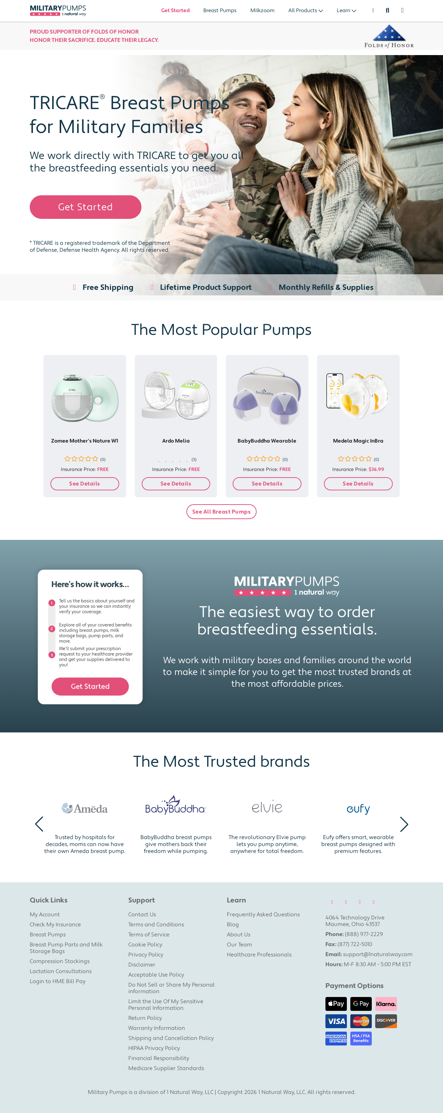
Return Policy (145, 1018)
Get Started (175, 10)
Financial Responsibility (158, 1058)
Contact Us (142, 914)
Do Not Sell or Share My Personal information (171, 988)
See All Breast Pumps (221, 511)
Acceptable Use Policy (156, 974)
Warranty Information (156, 1028)
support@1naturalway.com (378, 954)
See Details (84, 483)
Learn (343, 10)
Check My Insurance (55, 924)
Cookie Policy (145, 944)
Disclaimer (141, 964)
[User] (370, 10)
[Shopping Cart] (405, 10)
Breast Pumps (220, 10)
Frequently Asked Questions (263, 914)
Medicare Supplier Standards (166, 1068)
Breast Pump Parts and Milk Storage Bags (66, 948)
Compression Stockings (60, 961)
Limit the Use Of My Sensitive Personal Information (165, 1005)
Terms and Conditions (156, 924)
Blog (233, 924)
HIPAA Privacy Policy (154, 1048)
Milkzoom (262, 10)
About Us (238, 934)
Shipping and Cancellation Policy (171, 1038)
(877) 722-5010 (355, 944)
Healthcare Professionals (259, 954)
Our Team (239, 944)
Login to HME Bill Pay (57, 981)
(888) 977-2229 (364, 934)
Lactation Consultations (61, 971)
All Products (302, 10)
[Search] (387, 10)
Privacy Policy (145, 954)
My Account (45, 914)
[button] (39, 824)
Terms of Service (148, 934)
